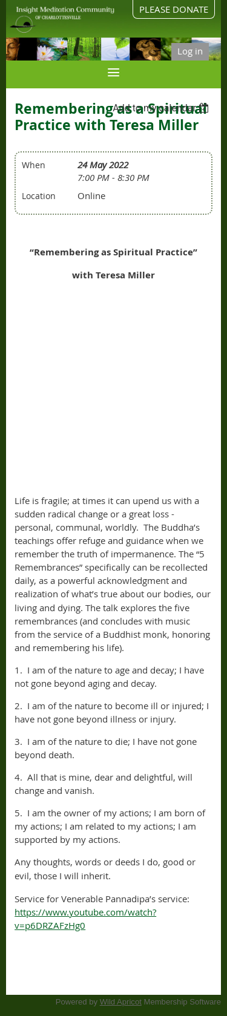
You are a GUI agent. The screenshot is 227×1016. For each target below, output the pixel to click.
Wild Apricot (121, 1001)
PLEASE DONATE (173, 9)
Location (39, 196)
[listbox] (162, 108)
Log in (190, 51)
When (33, 165)
